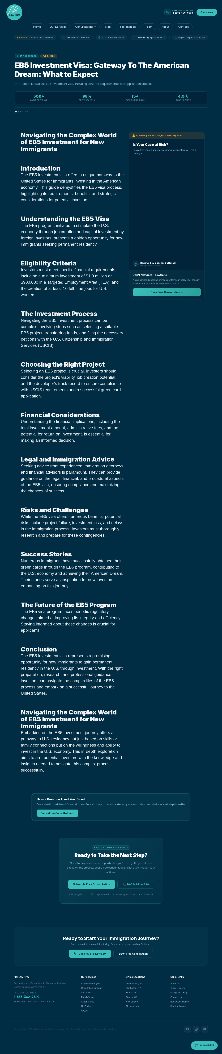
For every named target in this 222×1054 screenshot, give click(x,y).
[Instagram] (196, 1029)
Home (37, 26)
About (165, 26)
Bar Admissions (178, 1006)
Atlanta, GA (131, 997)
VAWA (84, 1010)
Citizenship (86, 992)
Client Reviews (178, 988)
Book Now (207, 12)
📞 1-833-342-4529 (136, 884)
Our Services (58, 26)
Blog (108, 26)
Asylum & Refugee (90, 983)
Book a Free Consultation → (58, 813)
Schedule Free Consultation (91, 884)
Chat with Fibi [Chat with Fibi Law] (204, 1045)
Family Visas (87, 997)
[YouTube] (205, 1029)
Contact (183, 26)
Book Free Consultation (133, 953)
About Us (175, 983)
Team (148, 26)
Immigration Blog (178, 992)
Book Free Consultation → (167, 292)
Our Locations (85, 26)
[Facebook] (187, 1029)
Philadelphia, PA (134, 983)
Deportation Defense (91, 988)
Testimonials (128, 26)
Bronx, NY (131, 992)
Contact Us (176, 997)
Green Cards (87, 1001)
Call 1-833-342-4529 (90, 953)
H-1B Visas (86, 1006)
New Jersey (132, 1001)
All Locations (132, 1006)
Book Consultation (179, 1001)
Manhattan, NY (133, 988)
